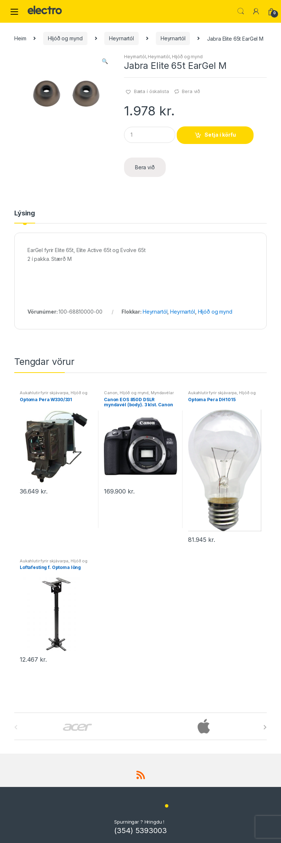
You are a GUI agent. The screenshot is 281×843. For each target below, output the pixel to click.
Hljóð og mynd (65, 38)
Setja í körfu (220, 135)
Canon (110, 392)
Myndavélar (162, 392)
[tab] (24, 216)
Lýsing (24, 213)
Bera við (191, 91)
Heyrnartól (121, 38)
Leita (241, 11)
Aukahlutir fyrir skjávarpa (44, 392)
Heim (20, 38)
